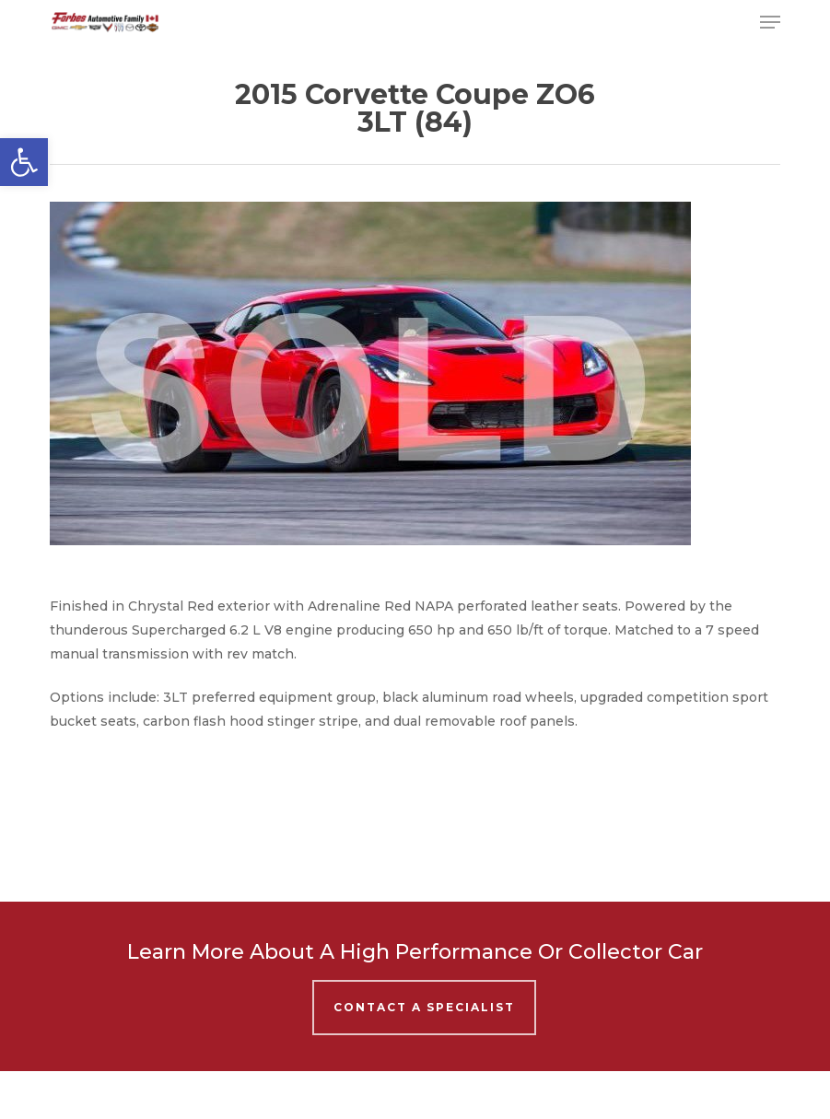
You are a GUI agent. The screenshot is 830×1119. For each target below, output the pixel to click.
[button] (24, 162)
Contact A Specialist (424, 1007)
